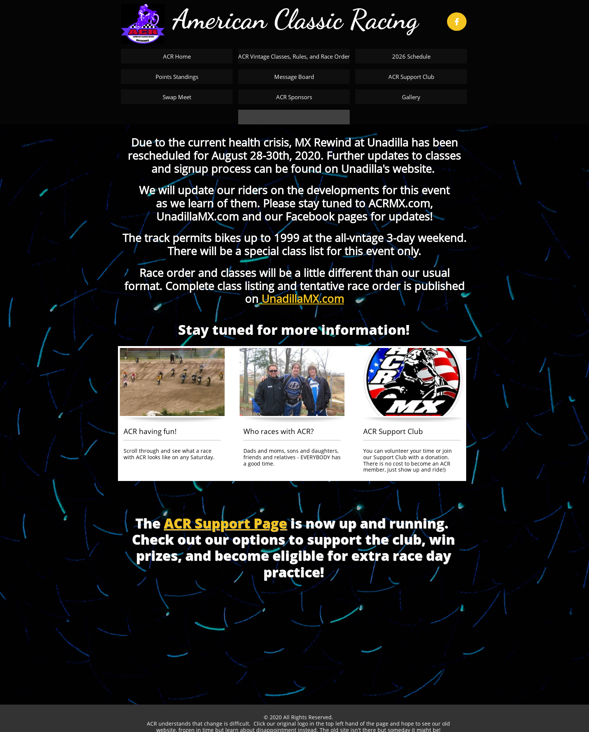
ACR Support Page (225, 523)
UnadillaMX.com (301, 298)
